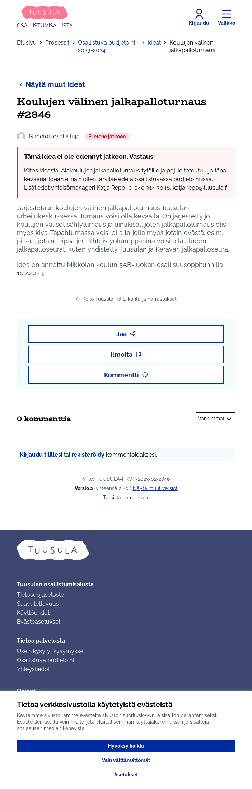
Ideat (154, 42)
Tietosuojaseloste (40, 594)
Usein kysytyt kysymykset (51, 651)
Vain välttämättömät (126, 760)
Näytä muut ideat (51, 84)
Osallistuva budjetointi (46, 660)
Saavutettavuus (38, 603)
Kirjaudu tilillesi (41, 454)
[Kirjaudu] (199, 17)
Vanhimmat (215, 419)
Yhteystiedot (33, 669)
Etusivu (27, 42)
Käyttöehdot (33, 612)
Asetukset (126, 775)
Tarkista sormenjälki (126, 497)
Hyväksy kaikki (126, 746)
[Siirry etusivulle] (45, 17)
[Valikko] (226, 17)
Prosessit (57, 42)
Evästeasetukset (38, 621)
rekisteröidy (87, 454)
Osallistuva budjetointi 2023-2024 (107, 46)
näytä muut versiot (155, 488)
